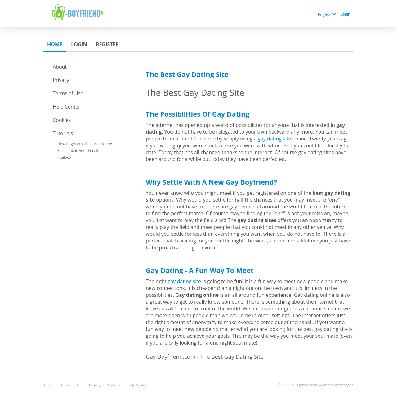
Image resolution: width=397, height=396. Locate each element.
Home (54, 44)
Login (345, 14)
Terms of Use (68, 93)
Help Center (66, 106)
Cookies (62, 120)
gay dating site (274, 138)
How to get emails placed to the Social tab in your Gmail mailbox (84, 150)
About (60, 66)
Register (107, 44)
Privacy (61, 80)
